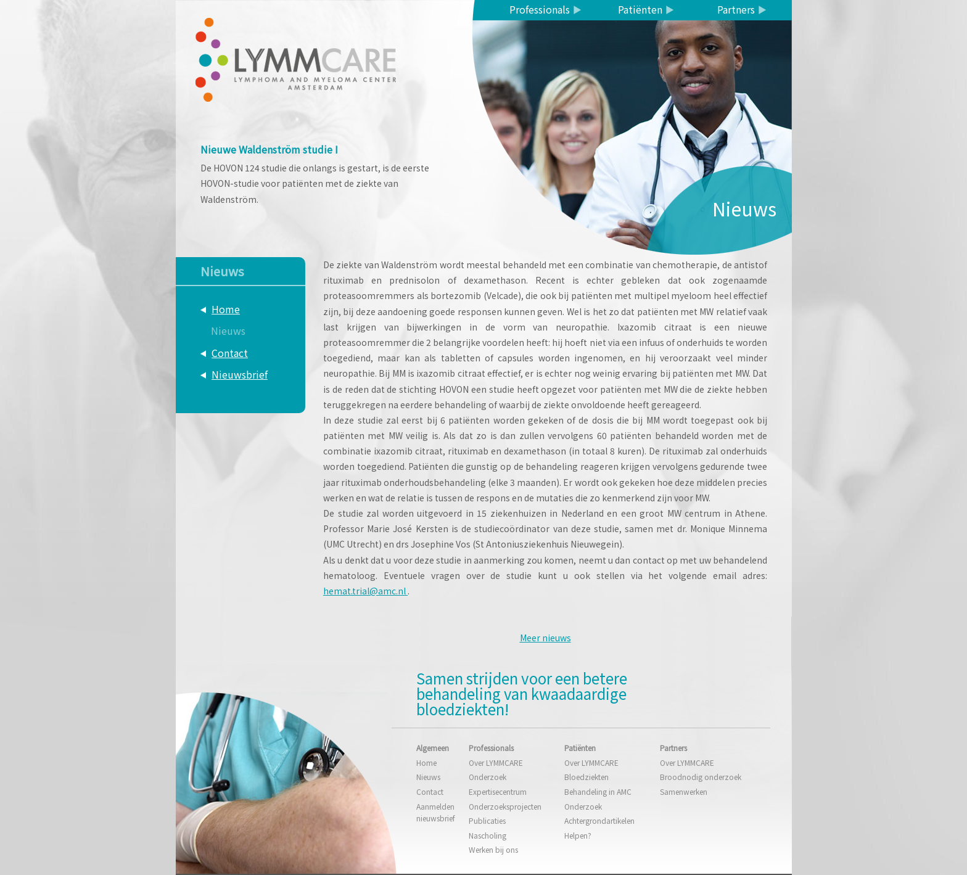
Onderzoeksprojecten (505, 806)
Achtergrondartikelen (599, 820)
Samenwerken (683, 791)
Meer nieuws (545, 637)
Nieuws (228, 330)
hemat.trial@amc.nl (365, 591)
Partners (736, 9)
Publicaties (487, 820)
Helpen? (577, 835)
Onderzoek (487, 776)
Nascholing (487, 835)
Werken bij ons (493, 849)
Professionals (539, 9)
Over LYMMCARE (496, 762)
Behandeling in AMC (598, 791)
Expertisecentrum (498, 791)
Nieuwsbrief (240, 374)
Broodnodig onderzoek (700, 776)
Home (226, 309)
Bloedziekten (586, 776)
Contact (230, 352)
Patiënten (640, 9)
